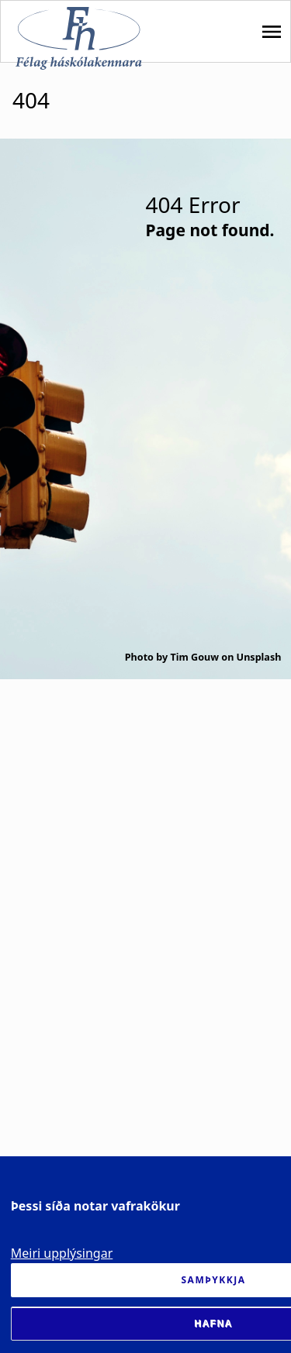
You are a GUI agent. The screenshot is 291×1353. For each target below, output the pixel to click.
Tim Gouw (194, 657)
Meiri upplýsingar (62, 1253)
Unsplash (259, 657)
